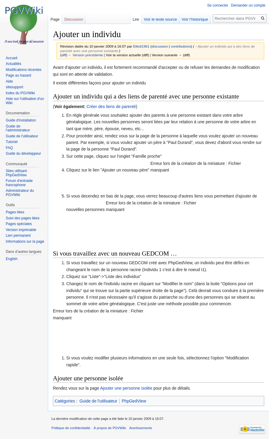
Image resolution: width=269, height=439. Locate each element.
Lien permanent (18, 235)
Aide (9, 81)
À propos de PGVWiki (110, 428)
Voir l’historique (195, 19)
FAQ (9, 148)
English (11, 259)
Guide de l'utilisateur (98, 401)
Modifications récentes (23, 70)
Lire (136, 19)
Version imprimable (21, 230)
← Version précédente (85, 55)
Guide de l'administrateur (18, 128)
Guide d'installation (21, 120)
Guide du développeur (23, 153)
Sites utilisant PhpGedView (16, 173)
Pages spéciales (19, 224)
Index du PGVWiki (20, 93)
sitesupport (14, 87)
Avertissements (140, 428)
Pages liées (15, 212)
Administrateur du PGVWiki (20, 193)
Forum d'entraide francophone (19, 183)
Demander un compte (248, 5)
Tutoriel (12, 142)
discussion (160, 46)
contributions (181, 46)
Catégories (65, 401)
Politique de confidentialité (70, 428)
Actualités (13, 64)
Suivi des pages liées (22, 218)
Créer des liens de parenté (111, 106)
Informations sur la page (25, 241)
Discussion (73, 19)
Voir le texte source (160, 19)
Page (55, 19)
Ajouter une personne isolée (126, 388)
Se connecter (217, 5)
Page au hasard (18, 75)
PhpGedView (134, 401)
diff (63, 55)
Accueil (11, 58)
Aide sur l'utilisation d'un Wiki (25, 101)
